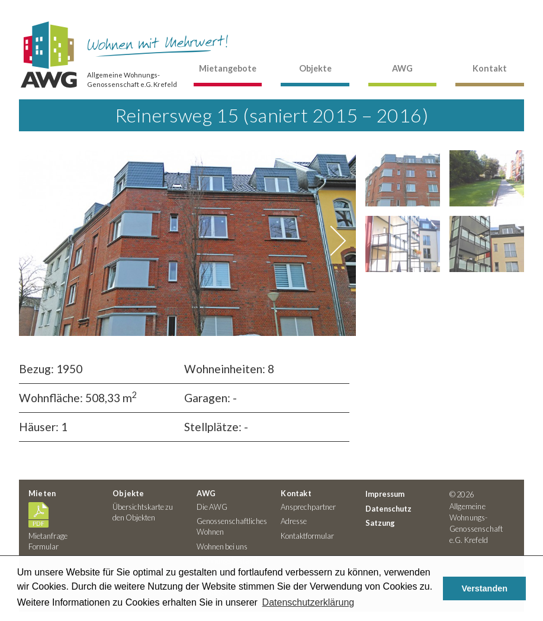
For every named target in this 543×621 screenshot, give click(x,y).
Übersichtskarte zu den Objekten (143, 512)
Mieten (42, 493)
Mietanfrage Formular (48, 535)
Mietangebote (227, 68)
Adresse (294, 521)
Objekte (315, 68)
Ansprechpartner (308, 507)
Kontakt (490, 68)
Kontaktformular (307, 536)
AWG (402, 68)
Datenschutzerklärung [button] (308, 602)
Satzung (380, 523)
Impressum (384, 494)
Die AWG (212, 507)
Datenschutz (388, 508)
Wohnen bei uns (222, 546)
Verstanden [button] (484, 588)
